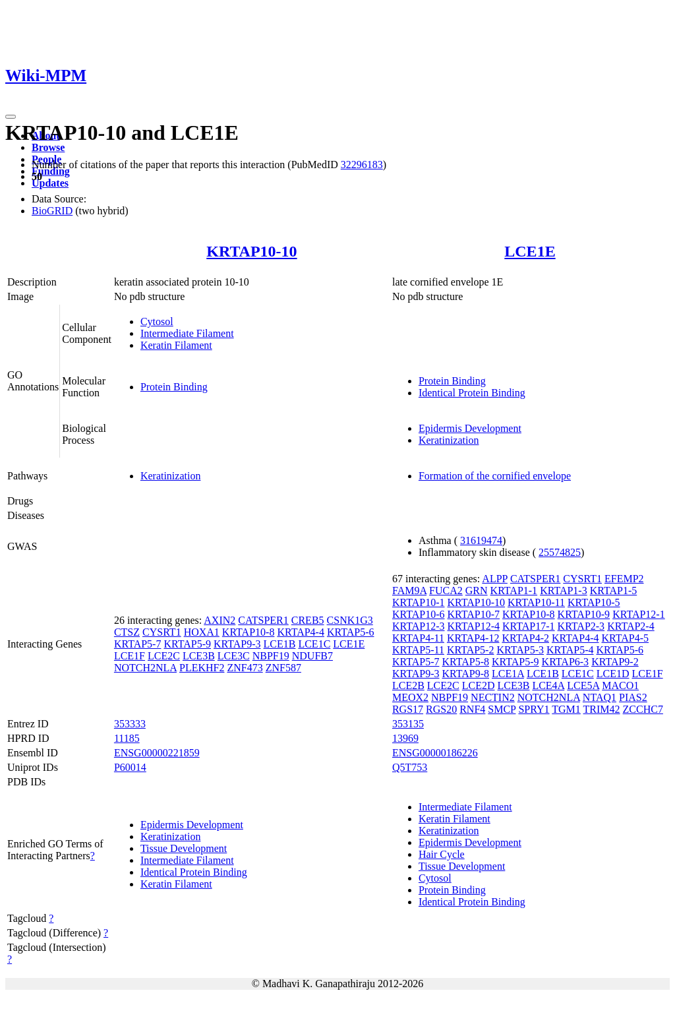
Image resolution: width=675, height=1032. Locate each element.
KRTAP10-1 (418, 602)
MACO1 (620, 685)
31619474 (481, 540)
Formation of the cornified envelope (495, 475)
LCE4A (548, 685)
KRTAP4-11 (418, 638)
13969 (405, 738)
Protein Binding (174, 386)
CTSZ (127, 632)
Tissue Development (183, 848)
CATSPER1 (263, 620)
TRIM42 (601, 709)
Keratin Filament (176, 345)
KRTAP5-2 (470, 649)
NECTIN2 (493, 697)
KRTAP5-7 (137, 644)
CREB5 (307, 620)
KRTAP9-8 (465, 673)
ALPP (495, 578)
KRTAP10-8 (248, 632)
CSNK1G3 (350, 620)
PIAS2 (633, 697)
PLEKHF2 (201, 667)
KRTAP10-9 (584, 614)
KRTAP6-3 (565, 661)
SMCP (501, 709)
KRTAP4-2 (525, 638)
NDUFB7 (312, 655)
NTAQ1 (599, 697)
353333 (130, 723)
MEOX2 (410, 697)
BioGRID (52, 210)
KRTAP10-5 (594, 602)
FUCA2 (446, 590)
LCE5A (583, 685)
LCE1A (508, 673)
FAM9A (409, 590)
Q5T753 (409, 767)
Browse (48, 147)
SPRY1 (533, 709)
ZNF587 (283, 667)
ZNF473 (244, 667)
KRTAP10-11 (536, 602)
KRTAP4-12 (473, 638)
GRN (476, 590)
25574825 (560, 552)
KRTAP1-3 (563, 590)
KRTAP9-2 (615, 661)
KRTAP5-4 (570, 649)
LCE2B (408, 685)
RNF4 (472, 709)
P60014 (130, 767)
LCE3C (234, 655)
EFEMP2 (624, 578)
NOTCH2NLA (145, 667)
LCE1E (529, 251)
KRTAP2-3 (581, 626)
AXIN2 (219, 620)
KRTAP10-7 (473, 614)
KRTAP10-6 (418, 614)
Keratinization (449, 440)
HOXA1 (202, 632)
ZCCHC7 (643, 709)
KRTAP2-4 (631, 626)
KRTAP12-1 (638, 614)
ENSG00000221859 (157, 752)
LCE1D (613, 673)
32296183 (362, 164)
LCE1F (129, 655)
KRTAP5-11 (418, 649)
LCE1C (314, 644)
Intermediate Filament (187, 333)
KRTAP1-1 (514, 590)
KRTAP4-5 (625, 638)
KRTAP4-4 (300, 632)
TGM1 (566, 709)
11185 (127, 738)
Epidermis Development (470, 428)
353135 (408, 723)
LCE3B (199, 655)
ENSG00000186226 (435, 752)
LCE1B (280, 644)
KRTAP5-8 (465, 661)
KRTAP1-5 (613, 590)
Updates (50, 183)
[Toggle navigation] (10, 117)
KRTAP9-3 (237, 644)
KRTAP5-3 (520, 649)
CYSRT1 (161, 632)
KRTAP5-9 (187, 644)
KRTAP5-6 (350, 632)
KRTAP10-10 (251, 251)
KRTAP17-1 (528, 626)
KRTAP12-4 (473, 626)
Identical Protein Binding (472, 392)
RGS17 (407, 709)
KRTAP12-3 (418, 626)
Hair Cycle (442, 854)
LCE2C (164, 655)
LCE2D (478, 685)
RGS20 (441, 709)
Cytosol (156, 321)
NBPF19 (270, 655)
